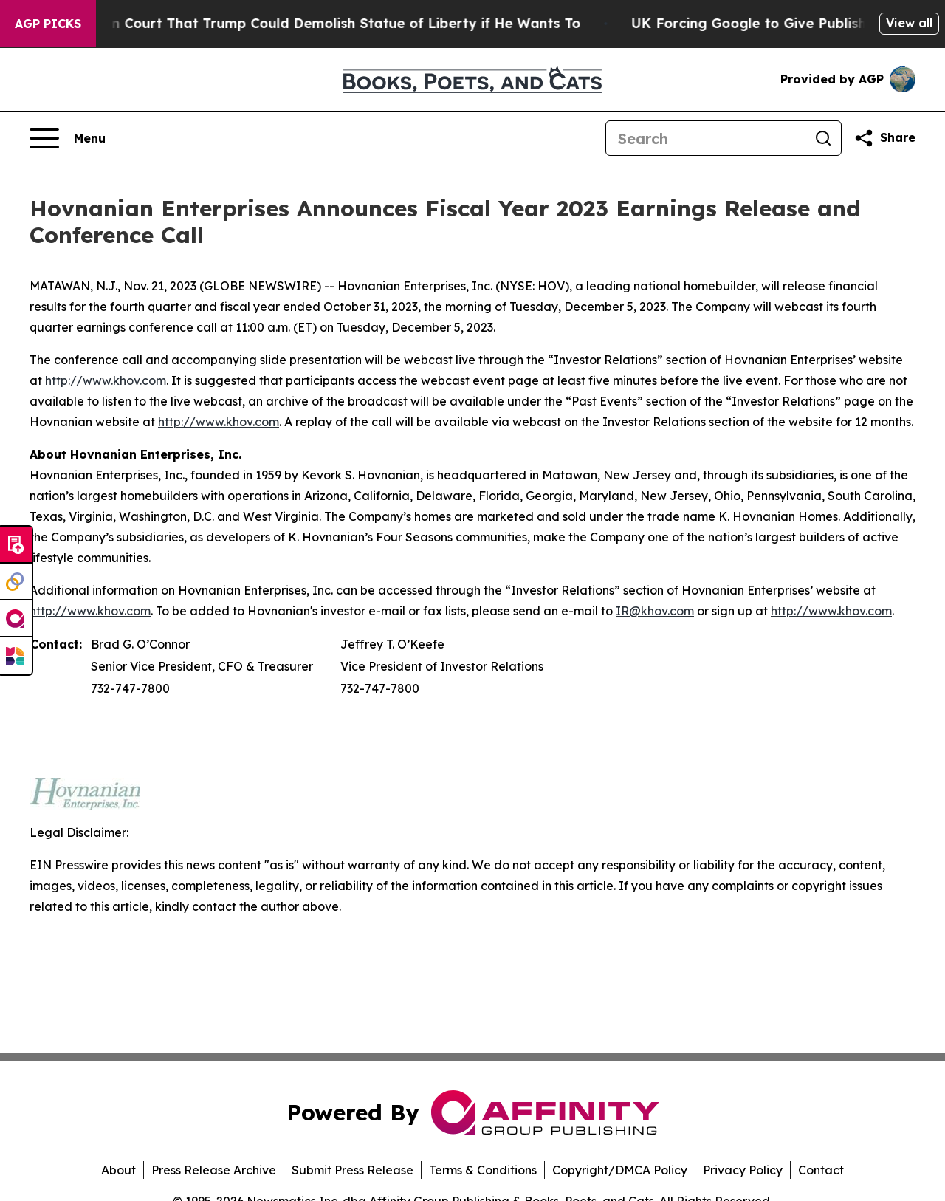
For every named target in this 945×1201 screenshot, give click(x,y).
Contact (821, 1170)
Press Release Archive (213, 1170)
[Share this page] (884, 138)
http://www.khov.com (105, 380)
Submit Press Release (352, 1170)
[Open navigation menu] (68, 138)
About (118, 1170)
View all (909, 23)
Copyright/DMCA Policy (619, 1170)
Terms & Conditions (483, 1170)
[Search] (705, 138)
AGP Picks (48, 23)
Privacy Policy (743, 1170)
